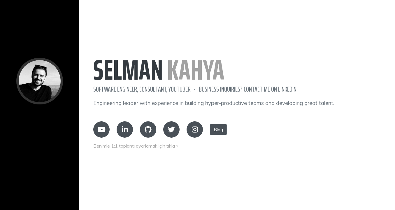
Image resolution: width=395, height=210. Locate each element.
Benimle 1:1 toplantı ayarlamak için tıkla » (135, 146)
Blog (218, 129)
